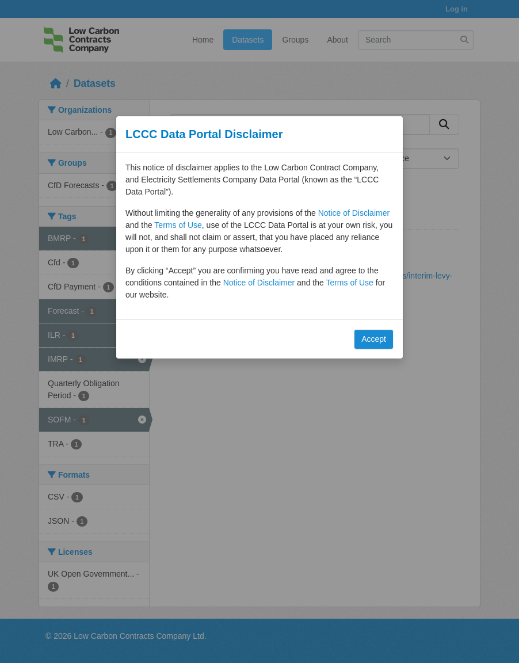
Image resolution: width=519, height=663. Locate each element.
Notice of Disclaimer (354, 213)
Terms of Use (177, 225)
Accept (373, 339)
